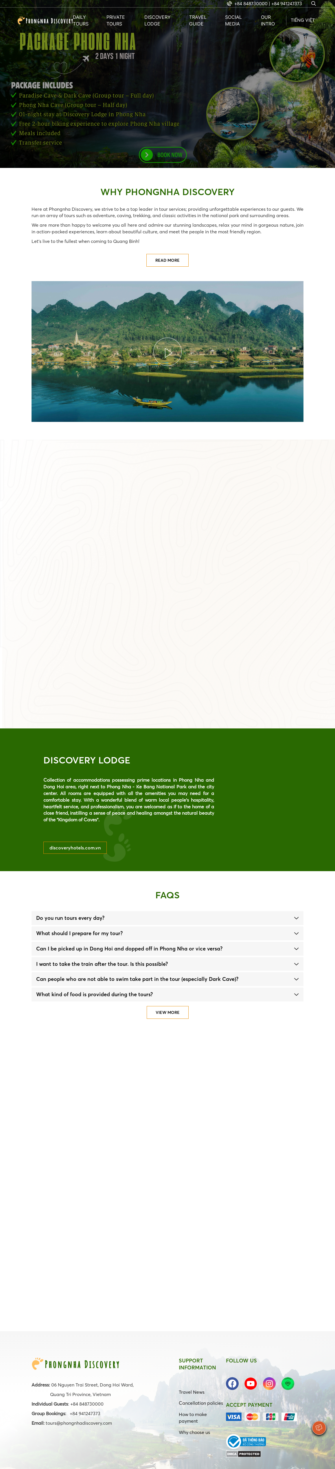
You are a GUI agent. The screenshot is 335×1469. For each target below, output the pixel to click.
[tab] (167, 918)
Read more (167, 260)
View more (168, 1012)
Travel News (192, 1392)
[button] (167, 918)
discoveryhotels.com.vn (75, 848)
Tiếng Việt (303, 20)
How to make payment (193, 1417)
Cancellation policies (201, 1403)
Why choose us (194, 1432)
